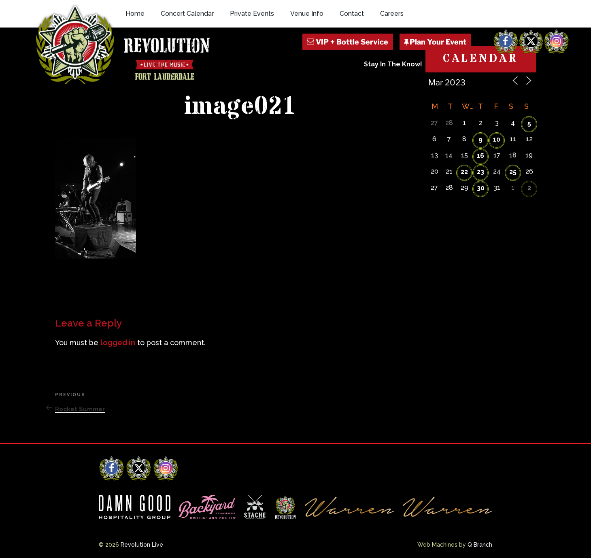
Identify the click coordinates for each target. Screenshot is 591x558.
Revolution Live (142, 544)
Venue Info (306, 13)
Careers (392, 13)
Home (135, 13)
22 (464, 172)
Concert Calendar (187, 13)
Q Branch (480, 544)
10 (496, 139)
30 (481, 188)
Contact (352, 13)
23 (480, 172)
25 (513, 172)
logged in (117, 342)
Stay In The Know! (393, 64)
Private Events (252, 13)
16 (480, 155)
